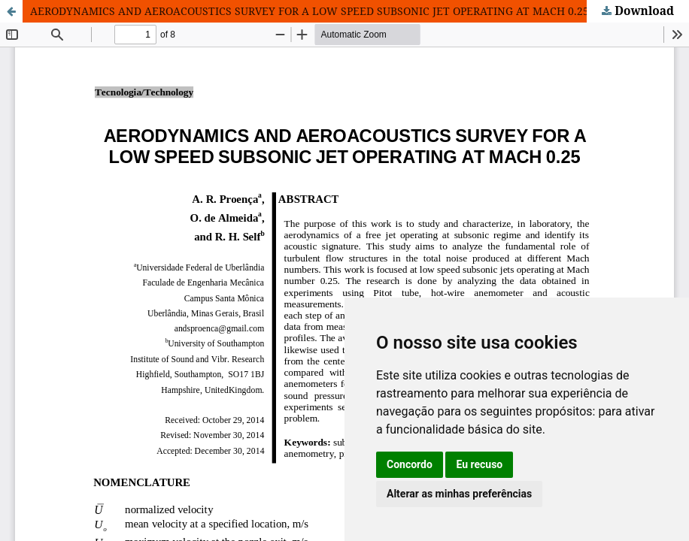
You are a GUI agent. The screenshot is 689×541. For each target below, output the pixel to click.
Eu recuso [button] (479, 464)
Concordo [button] (410, 464)
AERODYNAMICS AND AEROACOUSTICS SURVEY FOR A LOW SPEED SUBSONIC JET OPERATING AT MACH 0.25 (309, 11)
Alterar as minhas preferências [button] (459, 494)
